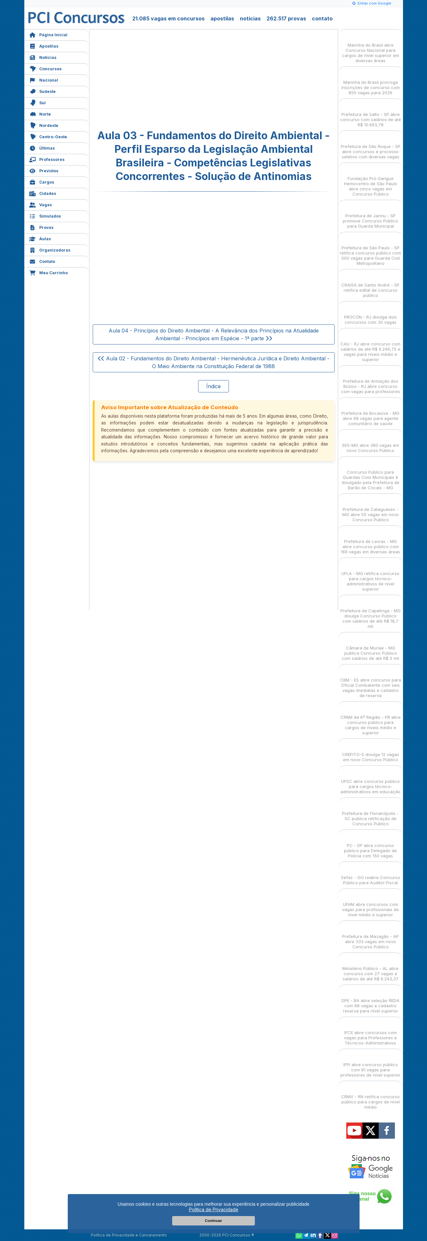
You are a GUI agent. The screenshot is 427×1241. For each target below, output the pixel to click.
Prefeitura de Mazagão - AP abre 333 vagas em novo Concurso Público (370, 935)
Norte (40, 113)
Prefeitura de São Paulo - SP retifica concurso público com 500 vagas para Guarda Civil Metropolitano (370, 250)
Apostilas (43, 45)
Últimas (42, 147)
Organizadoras (49, 249)
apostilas (222, 18)
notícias (250, 18)
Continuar (213, 1221)
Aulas (40, 238)
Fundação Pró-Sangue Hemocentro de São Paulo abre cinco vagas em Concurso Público (370, 180)
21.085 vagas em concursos (168, 18)
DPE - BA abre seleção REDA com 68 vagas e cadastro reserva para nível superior (370, 1000)
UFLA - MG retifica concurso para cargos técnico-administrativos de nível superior (370, 575)
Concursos (45, 68)
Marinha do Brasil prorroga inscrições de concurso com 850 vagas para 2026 (370, 81)
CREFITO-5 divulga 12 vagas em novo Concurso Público (370, 751)
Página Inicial (48, 34)
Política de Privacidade (213, 1209)
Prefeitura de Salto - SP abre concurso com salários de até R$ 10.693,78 (370, 113)
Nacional (43, 79)
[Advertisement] (160, 79)
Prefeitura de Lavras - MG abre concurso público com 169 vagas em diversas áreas (370, 540)
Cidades (42, 193)
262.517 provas (286, 18)
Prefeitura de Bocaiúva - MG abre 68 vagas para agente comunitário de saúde (370, 412)
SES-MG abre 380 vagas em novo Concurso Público (370, 442)
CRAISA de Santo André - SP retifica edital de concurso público (370, 284)
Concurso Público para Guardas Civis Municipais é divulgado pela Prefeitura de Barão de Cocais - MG (370, 474)
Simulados (45, 215)
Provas (41, 227)
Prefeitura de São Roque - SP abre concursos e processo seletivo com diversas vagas (370, 145)
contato (322, 18)
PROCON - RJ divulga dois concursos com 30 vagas (370, 314)
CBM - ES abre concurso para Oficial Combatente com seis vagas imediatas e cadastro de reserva (370, 682)
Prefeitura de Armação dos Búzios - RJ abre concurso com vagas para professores (370, 380)
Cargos (41, 181)
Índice (213, 386)
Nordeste (43, 125)
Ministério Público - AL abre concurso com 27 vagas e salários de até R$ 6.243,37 (370, 967)
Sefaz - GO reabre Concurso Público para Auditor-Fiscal (370, 874)
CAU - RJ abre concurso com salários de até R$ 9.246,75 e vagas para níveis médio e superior (370, 346)
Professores (47, 159)
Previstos (43, 170)
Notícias (42, 57)
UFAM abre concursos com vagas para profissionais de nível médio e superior (370, 903)
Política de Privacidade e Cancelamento (129, 1235)
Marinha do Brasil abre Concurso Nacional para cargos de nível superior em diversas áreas (370, 47)
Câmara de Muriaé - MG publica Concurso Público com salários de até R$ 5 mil (370, 647)
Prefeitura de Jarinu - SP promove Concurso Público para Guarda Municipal (370, 215)
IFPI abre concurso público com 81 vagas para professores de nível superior (370, 1064)
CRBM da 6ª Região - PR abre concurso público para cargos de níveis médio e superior (370, 719)
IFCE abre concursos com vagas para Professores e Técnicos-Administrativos (370, 1032)
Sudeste (42, 91)
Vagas (40, 204)
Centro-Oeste (48, 136)
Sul (37, 102)
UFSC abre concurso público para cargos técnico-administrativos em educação (370, 780)
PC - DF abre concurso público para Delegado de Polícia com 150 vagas (370, 844)
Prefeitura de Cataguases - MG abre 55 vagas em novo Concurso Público (370, 508)
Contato (42, 261)
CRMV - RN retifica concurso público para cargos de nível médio (370, 1096)
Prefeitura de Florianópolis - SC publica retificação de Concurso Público (370, 812)
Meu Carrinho (48, 272)
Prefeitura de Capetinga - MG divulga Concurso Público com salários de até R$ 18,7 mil (370, 613)
